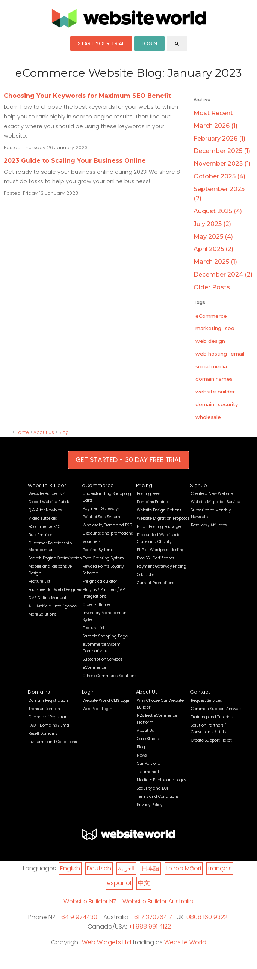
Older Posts (212, 287)
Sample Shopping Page (105, 636)
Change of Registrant (49, 717)
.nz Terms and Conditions (53, 742)
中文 (144, 883)
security (228, 404)
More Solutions (42, 614)
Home (22, 432)
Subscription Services (102, 659)
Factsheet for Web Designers (55, 589)
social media (211, 366)
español (119, 883)
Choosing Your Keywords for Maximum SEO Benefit (87, 95)
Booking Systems (98, 550)
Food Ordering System (103, 558)
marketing (208, 328)
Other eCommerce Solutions (109, 676)
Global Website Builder (50, 502)
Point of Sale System (101, 517)
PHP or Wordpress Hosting (161, 550)
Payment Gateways (101, 508)
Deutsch (99, 868)
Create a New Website (212, 493)
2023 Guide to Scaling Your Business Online (75, 160)
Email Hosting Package (159, 526)
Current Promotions (155, 583)
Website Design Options (159, 510)
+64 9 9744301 (78, 917)
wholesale (208, 417)
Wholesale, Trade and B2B (107, 525)
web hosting (211, 354)
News (142, 755)
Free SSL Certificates (155, 558)
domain (204, 404)
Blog (64, 432)
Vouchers (91, 541)
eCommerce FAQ (44, 526)
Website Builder (47, 485)
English (70, 868)
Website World (185, 942)
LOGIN (149, 43)
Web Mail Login (97, 709)
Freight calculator (100, 581)
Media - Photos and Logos (161, 780)
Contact (200, 691)
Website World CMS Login (107, 700)
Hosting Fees (148, 493)
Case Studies (148, 739)
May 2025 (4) (213, 236)
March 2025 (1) (215, 261)
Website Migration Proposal (163, 518)
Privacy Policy (149, 805)
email (237, 354)
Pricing (144, 485)
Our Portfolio (148, 763)
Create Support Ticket (211, 740)
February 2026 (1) (219, 138)
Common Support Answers (216, 709)
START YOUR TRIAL (101, 43)
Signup (198, 485)
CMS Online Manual (47, 598)
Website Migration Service (215, 502)
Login (88, 691)
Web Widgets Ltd (106, 942)
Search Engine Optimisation (55, 558)
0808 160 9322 (206, 917)
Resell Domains (43, 733)
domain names (214, 379)
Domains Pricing (152, 502)
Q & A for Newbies (45, 510)
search (177, 43)
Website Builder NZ (47, 493)
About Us (43, 432)
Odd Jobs (145, 574)
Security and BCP (153, 788)
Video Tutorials (43, 518)
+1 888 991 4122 (149, 926)
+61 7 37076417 (151, 917)
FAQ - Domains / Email (50, 725)
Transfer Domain (44, 709)
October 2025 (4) (219, 176)
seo (229, 328)
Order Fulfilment (98, 604)
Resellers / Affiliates (209, 525)
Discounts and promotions (108, 533)
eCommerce (211, 316)
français (220, 868)
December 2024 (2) (223, 274)
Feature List (39, 581)
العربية (126, 868)
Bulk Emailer (40, 535)
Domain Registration (48, 700)
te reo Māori (183, 868)
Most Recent (213, 113)
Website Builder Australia (158, 901)
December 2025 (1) (222, 150)
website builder (215, 392)
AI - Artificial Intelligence (53, 606)
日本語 (150, 868)
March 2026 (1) (215, 125)
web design (210, 341)
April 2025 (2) (213, 249)
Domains (39, 691)
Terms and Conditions (157, 796)
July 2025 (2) (212, 223)
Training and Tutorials (212, 717)
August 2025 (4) (218, 211)
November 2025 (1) (222, 163)
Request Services (206, 700)
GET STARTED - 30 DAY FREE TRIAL (128, 459)
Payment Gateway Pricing (161, 566)
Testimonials (148, 772)
